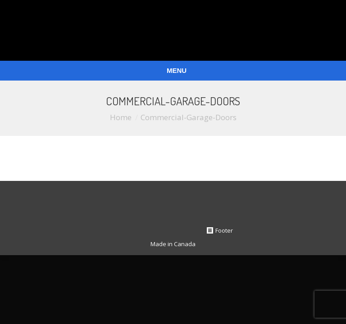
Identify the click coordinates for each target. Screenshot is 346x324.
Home (121, 117)
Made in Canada (173, 244)
